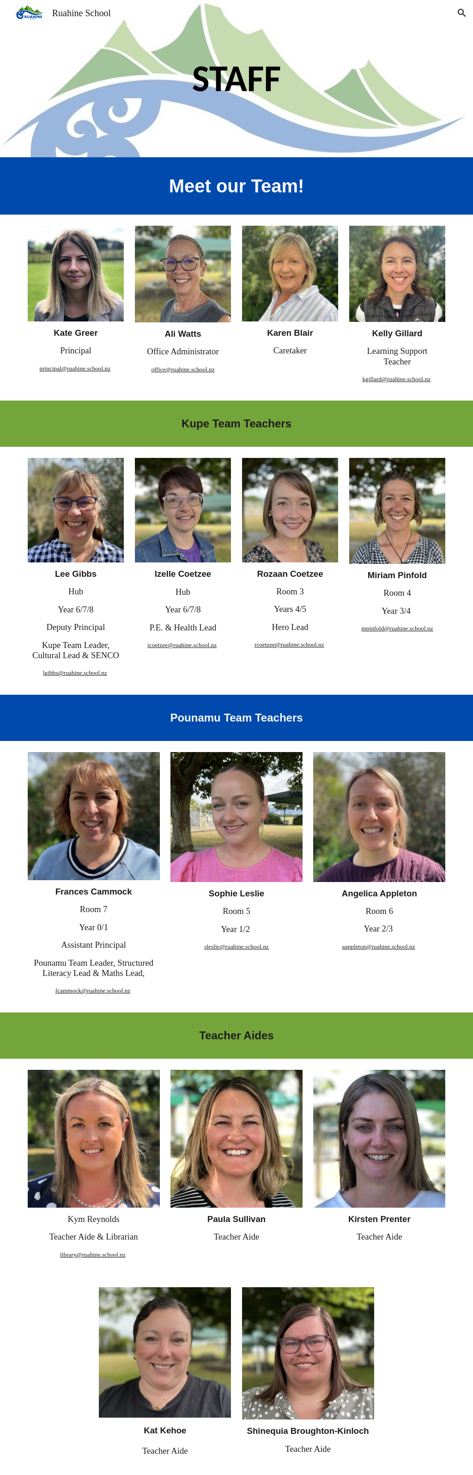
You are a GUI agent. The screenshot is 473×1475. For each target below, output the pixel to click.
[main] (236, 78)
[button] (462, 13)
